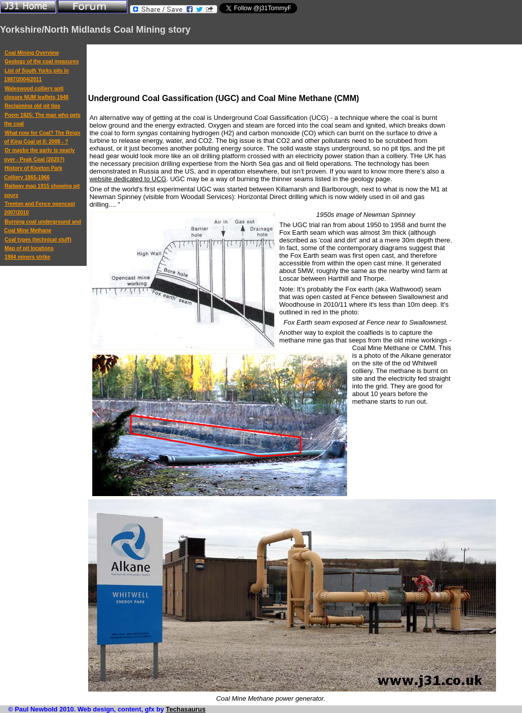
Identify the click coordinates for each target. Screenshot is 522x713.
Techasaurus (185, 709)
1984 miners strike (27, 257)
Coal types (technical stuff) (38, 239)
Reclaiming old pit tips (32, 106)
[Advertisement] (273, 69)
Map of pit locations (29, 248)
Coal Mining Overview (32, 53)
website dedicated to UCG (127, 179)
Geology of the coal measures (42, 61)
